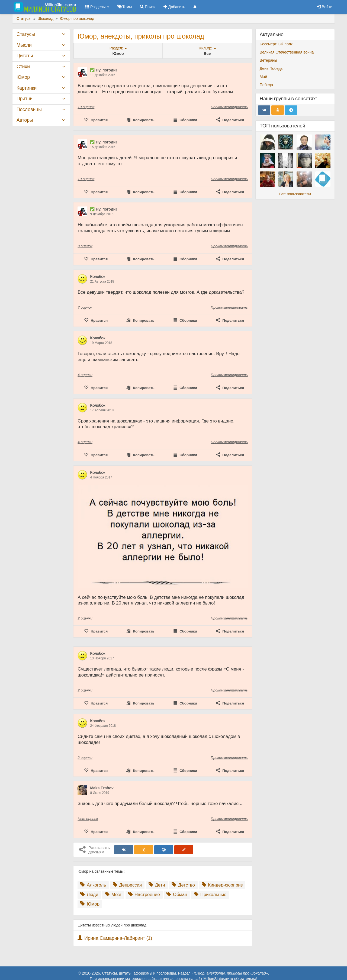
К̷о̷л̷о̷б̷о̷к (97, 276)
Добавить (174, 7)
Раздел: (118, 48)
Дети (157, 885)
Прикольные (210, 894)
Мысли (24, 45)
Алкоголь (93, 885)
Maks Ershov (101, 788)
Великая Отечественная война (287, 52)
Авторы (25, 120)
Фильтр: (207, 48)
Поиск (147, 7)
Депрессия (127, 885)
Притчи (25, 98)
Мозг (113, 894)
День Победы (272, 68)
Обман (176, 894)
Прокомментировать (229, 107)
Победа (266, 85)
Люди (89, 894)
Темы (124, 7)
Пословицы (29, 109)
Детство (183, 885)
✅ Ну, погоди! (103, 70)
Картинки (27, 88)
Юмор (89, 904)
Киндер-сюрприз (222, 885)
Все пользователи (295, 194)
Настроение (144, 894)
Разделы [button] (97, 7)
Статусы (26, 34)
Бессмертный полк (276, 44)
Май (263, 76)
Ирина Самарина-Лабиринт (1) (118, 938)
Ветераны (268, 60)
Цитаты (25, 55)
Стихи (23, 66)
